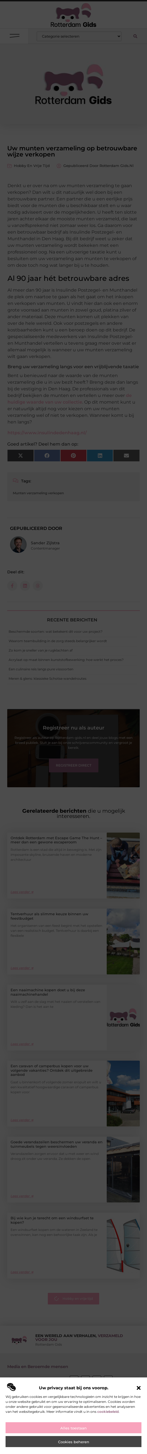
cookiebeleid (108, 1412)
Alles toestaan (73, 1429)
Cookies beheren (73, 1443)
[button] (138, 1389)
